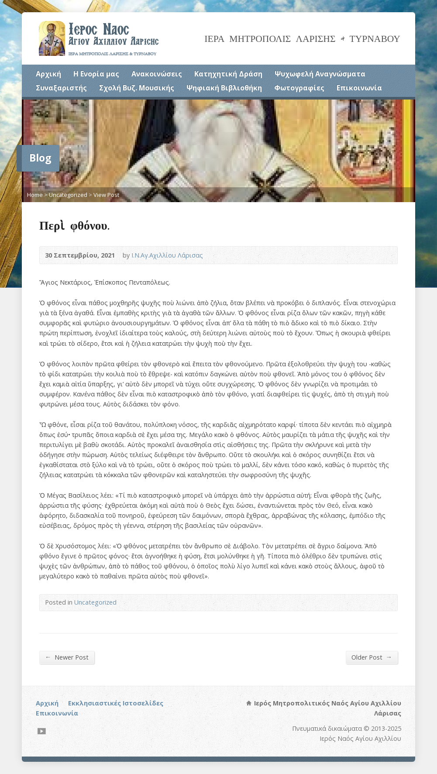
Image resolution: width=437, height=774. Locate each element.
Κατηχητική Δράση (228, 74)
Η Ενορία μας (96, 74)
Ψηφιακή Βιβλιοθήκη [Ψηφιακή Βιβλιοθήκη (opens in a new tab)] (224, 88)
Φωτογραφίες (299, 88)
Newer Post (67, 657)
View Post (106, 195)
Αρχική (48, 74)
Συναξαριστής (61, 88)
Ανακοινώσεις (156, 74)
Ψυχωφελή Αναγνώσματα (320, 74)
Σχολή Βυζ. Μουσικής (136, 88)
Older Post (371, 657)
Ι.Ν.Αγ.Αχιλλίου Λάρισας (167, 255)
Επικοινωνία (359, 88)
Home (35, 195)
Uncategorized (68, 195)
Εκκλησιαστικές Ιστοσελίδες (115, 703)
